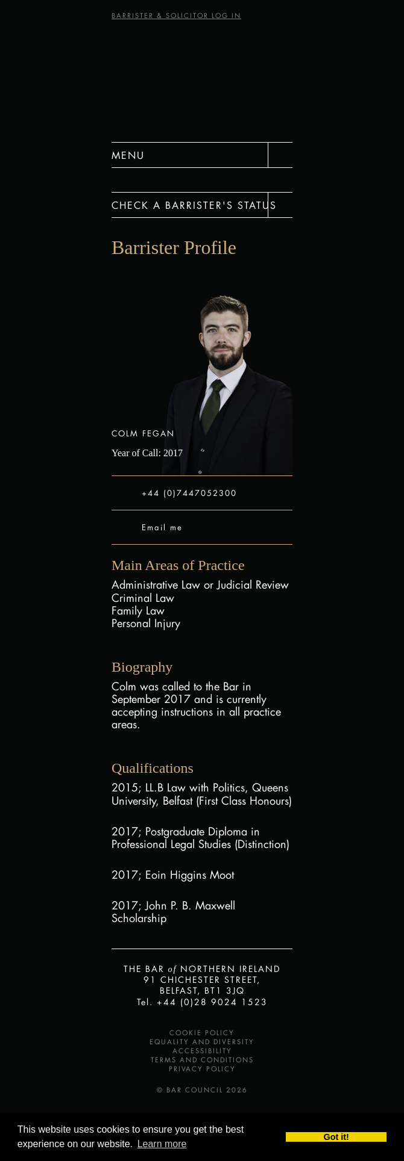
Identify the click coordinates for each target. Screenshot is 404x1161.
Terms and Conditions (202, 1060)
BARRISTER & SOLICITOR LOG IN (176, 15)
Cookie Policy (202, 1033)
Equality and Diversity (202, 1042)
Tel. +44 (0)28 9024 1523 (202, 1002)
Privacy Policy (202, 1069)
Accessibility (202, 1051)
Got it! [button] (336, 1137)
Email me (162, 527)
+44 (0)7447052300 (189, 493)
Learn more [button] (162, 1144)
